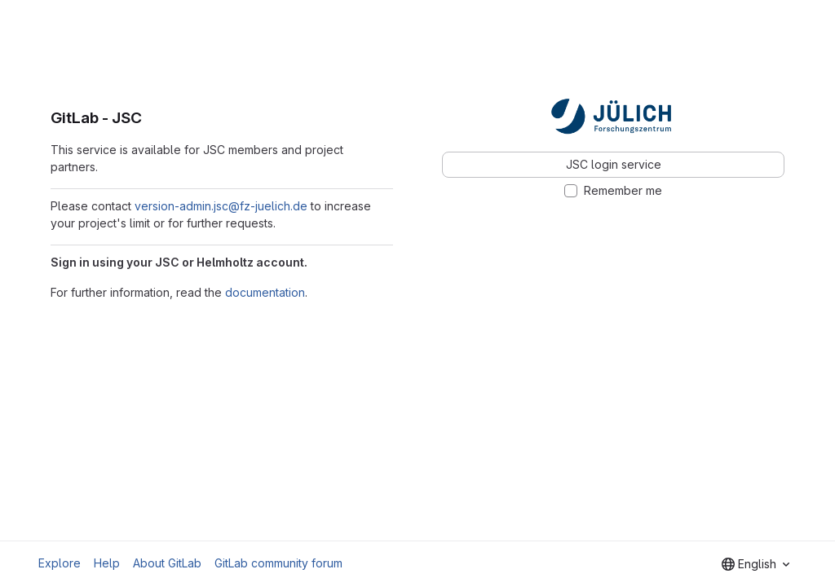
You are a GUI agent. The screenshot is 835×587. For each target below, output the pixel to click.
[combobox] (755, 564)
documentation (265, 292)
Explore (59, 563)
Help (107, 563)
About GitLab (167, 563)
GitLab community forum (278, 563)
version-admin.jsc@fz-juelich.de (221, 206)
